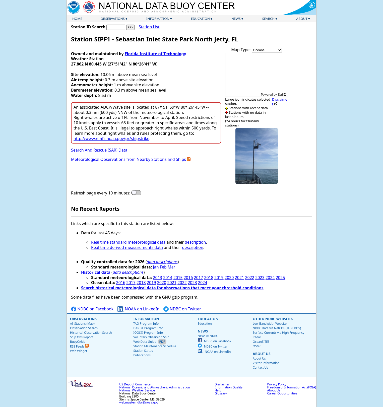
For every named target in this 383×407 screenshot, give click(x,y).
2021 (239, 277)
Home (77, 18)
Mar (171, 267)
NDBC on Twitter (182, 309)
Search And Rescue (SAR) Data (99, 150)
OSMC (257, 346)
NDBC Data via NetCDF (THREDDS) (277, 328)
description (195, 242)
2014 (167, 277)
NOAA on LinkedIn (138, 309)
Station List (149, 27)
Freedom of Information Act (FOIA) (291, 387)
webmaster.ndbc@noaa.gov (138, 402)
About (301, 18)
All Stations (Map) (82, 323)
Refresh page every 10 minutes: (100, 193)
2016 (188, 277)
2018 (208, 277)
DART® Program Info (148, 328)
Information (157, 18)
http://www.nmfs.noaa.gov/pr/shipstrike (111, 138)
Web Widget (78, 351)
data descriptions (162, 261)
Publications (142, 355)
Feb (163, 267)
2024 (270, 277)
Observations (112, 18)
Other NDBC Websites (273, 318)
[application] (256, 75)
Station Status (143, 351)
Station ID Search (88, 27)
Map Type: (241, 49)
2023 (260, 277)
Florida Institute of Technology (155, 53)
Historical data (95, 272)
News (236, 18)
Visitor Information (266, 363)
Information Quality (228, 387)
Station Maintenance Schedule (154, 346)
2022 (249, 277)
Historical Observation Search (91, 332)
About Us (262, 353)
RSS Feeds (79, 346)
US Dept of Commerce (135, 384)
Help (218, 390)
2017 (198, 277)
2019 (219, 277)
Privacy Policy (276, 384)
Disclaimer (279, 101)
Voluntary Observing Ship (151, 337)
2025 (280, 277)
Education (200, 18)
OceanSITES (261, 342)
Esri (280, 94)
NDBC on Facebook (92, 309)
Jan (156, 267)
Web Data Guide (144, 342)
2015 (178, 277)
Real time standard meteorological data (128, 242)
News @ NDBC (208, 336)
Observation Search (84, 328)
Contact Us (260, 367)
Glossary (221, 393)
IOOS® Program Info (148, 332)
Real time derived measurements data (127, 247)
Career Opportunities (282, 393)
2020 (229, 277)
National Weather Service (137, 390)
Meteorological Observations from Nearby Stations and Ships (128, 159)
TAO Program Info (146, 323)
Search (268, 18)
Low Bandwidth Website (270, 323)
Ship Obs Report (81, 337)
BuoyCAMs (77, 342)
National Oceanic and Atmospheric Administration (154, 387)
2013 (157, 277)
